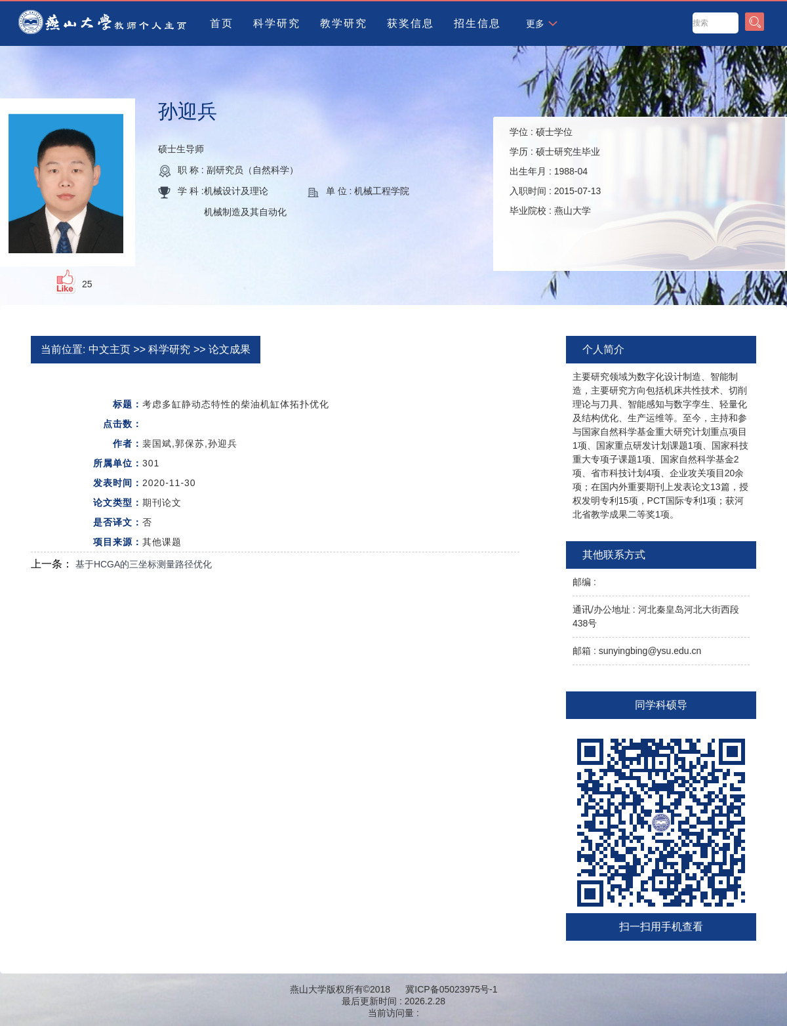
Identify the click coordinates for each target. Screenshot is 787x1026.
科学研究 (276, 23)
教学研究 (343, 23)
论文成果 (230, 349)
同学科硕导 (661, 704)
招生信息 (477, 23)
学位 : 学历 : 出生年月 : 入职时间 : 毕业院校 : (555, 171)
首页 (221, 23)
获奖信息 (410, 23)
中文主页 (110, 349)
